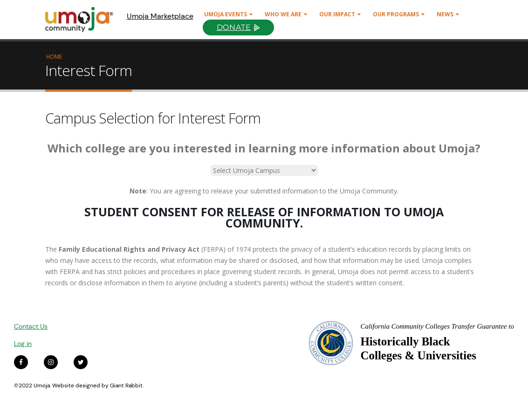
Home (54, 56)
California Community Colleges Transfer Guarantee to (437, 326)
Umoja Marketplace (160, 16)
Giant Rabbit (126, 385)
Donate (234, 27)
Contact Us (31, 326)
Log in (23, 343)
